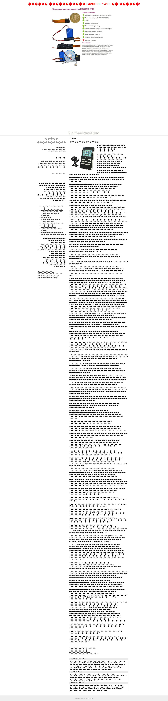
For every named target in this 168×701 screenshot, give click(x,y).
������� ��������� (52, 232)
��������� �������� (52, 223)
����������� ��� (78, 650)
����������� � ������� (51, 274)
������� (60, 147)
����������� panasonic (116, 529)
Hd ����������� (56, 151)
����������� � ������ (53, 161)
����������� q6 (46, 272)
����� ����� (58, 174)
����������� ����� (48, 275)
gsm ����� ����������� (53, 234)
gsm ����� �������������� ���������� (50, 219)
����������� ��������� (51, 163)
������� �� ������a (52, 210)
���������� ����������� (83, 654)
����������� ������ (53, 149)
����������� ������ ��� (51, 167)
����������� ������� (53, 165)
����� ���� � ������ (52, 212)
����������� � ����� (109, 163)
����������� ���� (48, 277)
